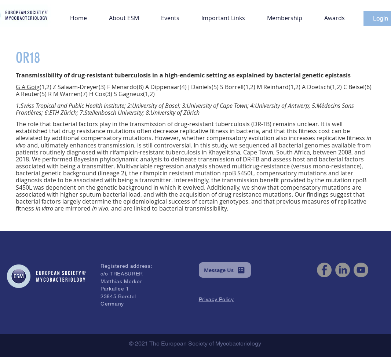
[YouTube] (361, 270)
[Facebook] (324, 270)
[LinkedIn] (342, 270)
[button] (124, 14)
